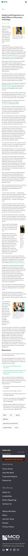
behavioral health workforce (16, 262)
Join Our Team (8, 519)
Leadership (7, 496)
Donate (5, 523)
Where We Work (9, 511)
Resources (6, 480)
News (4, 515)
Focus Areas (7, 469)
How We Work (8, 473)
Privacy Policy (8, 527)
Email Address (6, 454)
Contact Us (7, 504)
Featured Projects (9, 476)
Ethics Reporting (9, 500)
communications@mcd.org (17, 546)
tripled (12, 58)
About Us (6, 492)
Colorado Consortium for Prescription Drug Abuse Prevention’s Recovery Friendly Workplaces (14, 372)
